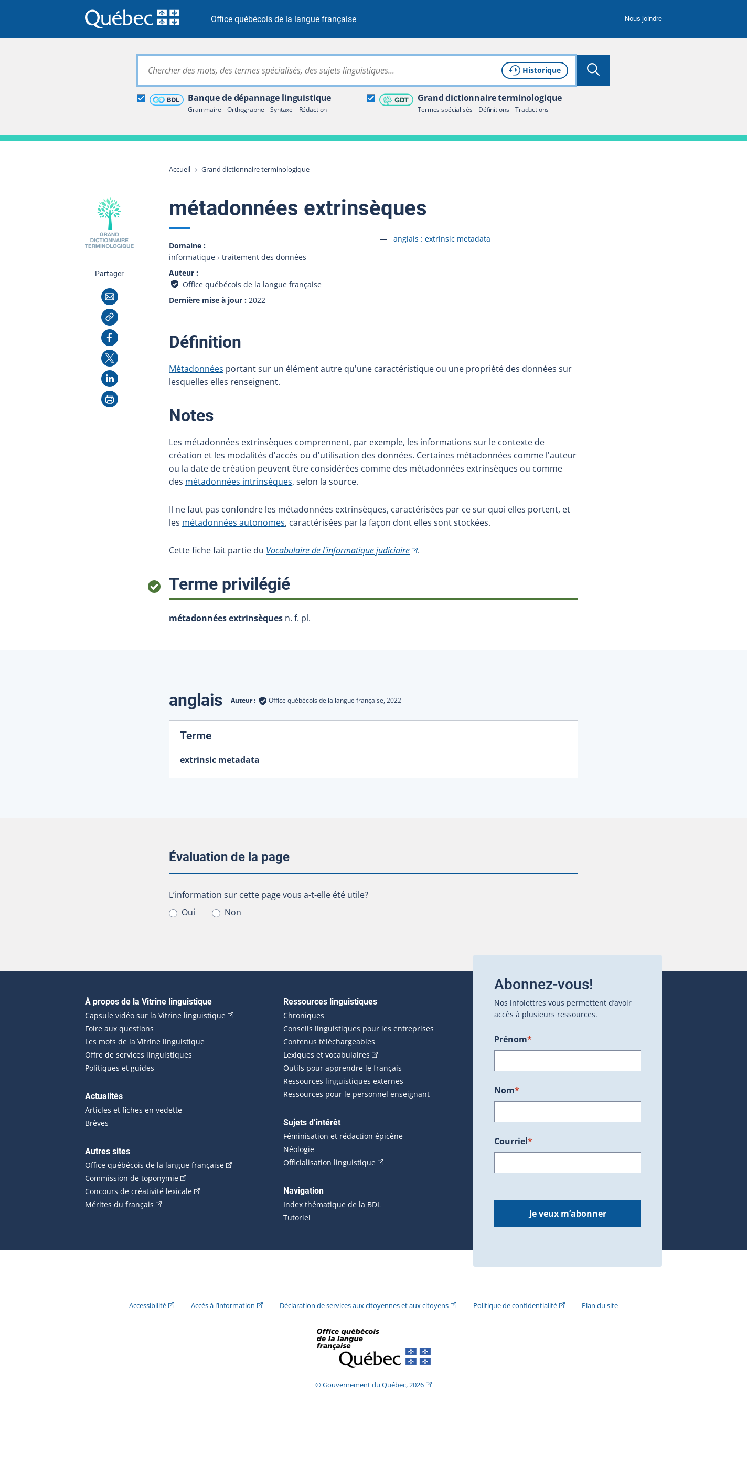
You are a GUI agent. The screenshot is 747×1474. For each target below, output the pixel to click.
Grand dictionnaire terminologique (255, 169)
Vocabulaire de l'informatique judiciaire (338, 550)
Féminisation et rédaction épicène (343, 1136)
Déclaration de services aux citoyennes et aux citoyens (364, 1305)
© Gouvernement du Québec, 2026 (369, 1384)
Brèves (97, 1123)
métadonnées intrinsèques (238, 481)
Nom (506, 1090)
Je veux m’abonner (567, 1213)
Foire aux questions (119, 1029)
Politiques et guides (119, 1068)
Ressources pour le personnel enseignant (356, 1094)
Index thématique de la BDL (332, 1204)
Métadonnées (196, 368)
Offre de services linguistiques (138, 1055)
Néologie (298, 1149)
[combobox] (357, 70)
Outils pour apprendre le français (342, 1068)
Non (233, 912)
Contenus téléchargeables (329, 1042)
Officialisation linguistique (329, 1162)
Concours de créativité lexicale (138, 1191)
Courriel (513, 1141)
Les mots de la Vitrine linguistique (145, 1042)
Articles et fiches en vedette (133, 1110)
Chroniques (303, 1015)
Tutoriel (297, 1218)
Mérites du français (119, 1204)
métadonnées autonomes (233, 522)
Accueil (179, 169)
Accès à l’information (223, 1305)
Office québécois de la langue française (283, 19)
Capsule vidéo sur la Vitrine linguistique (155, 1015)
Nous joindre (643, 19)
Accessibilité (147, 1305)
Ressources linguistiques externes (343, 1081)
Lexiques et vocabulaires (326, 1055)
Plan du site (600, 1305)
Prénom (513, 1039)
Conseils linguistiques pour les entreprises (358, 1029)
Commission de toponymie (131, 1178)
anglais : (441, 239)
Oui (188, 912)
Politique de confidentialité (515, 1305)
